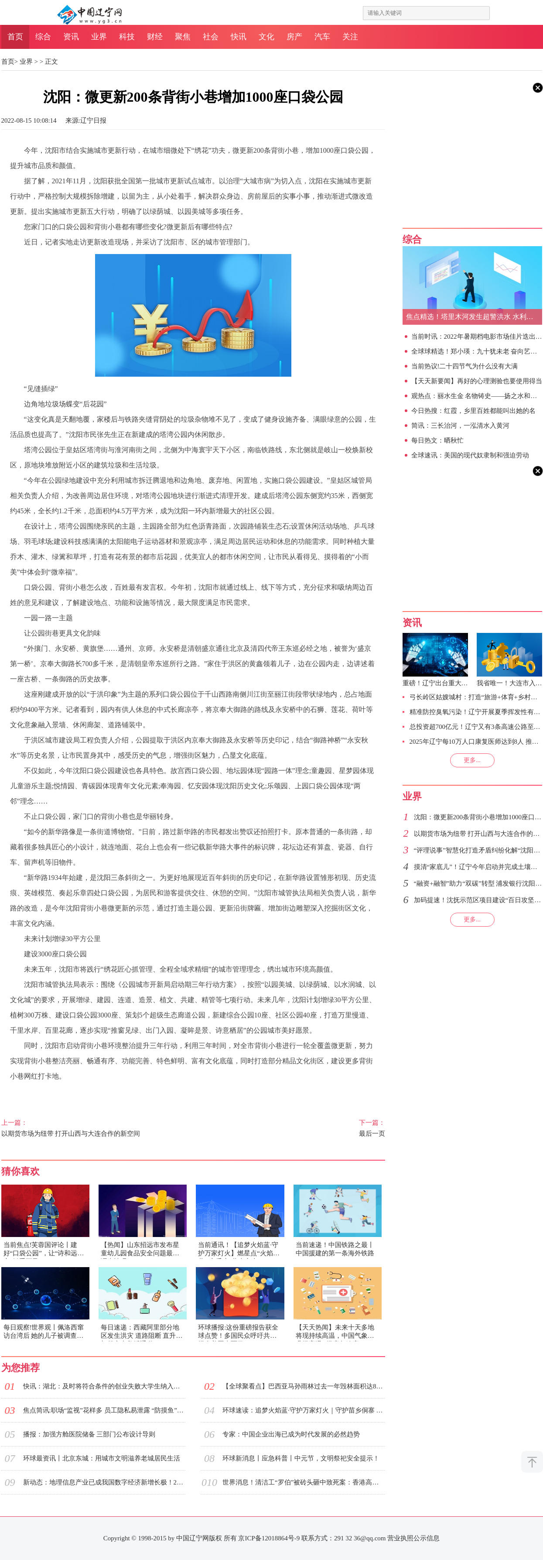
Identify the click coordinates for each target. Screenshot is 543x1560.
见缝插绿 (70, 1094)
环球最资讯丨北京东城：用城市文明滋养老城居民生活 (101, 1458)
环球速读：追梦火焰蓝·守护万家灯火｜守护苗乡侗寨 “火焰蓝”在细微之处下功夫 (303, 1410)
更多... (472, 760)
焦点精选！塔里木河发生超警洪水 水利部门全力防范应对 (474, 316)
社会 (211, 36)
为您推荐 (20, 1367)
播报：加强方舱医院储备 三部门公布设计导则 (89, 1434)
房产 (294, 36)
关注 (350, 36)
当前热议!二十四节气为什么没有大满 (464, 366)
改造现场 (102, 1094)
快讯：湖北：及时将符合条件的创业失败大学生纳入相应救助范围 (104, 1386)
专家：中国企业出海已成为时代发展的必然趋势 (291, 1434)
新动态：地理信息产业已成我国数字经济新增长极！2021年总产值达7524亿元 (104, 1482)
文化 (266, 36)
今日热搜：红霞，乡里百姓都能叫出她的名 (473, 410)
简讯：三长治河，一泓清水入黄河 (460, 425)
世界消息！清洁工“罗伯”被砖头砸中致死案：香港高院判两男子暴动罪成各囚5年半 (303, 1482)
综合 (43, 36)
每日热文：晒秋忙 (437, 440)
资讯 (71, 36)
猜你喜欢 (20, 1171)
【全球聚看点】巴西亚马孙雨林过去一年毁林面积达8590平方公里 (303, 1386)
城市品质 (37, 1094)
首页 (15, 36)
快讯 (238, 36)
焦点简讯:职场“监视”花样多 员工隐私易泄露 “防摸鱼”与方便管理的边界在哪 (104, 1410)
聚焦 (183, 36)
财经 (155, 36)
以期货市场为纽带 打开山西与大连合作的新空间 (87, 1127)
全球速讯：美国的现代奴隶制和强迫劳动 (470, 455)
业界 (99, 36)
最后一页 (298, 1127)
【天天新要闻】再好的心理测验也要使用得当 (476, 381)
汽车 (322, 36)
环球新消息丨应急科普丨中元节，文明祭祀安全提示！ (300, 1458)
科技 (127, 36)
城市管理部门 (141, 1094)
